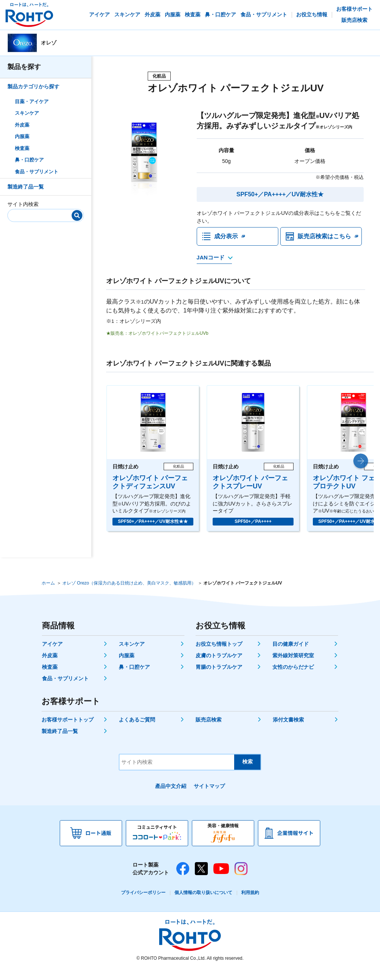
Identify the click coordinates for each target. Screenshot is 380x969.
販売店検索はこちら (324, 236)
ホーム (48, 583)
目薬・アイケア (32, 101)
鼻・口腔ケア (29, 160)
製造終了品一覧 (25, 187)
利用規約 (250, 892)
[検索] (77, 215)
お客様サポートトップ (68, 720)
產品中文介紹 (170, 786)
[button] (360, 461)
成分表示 (226, 236)
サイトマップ (209, 786)
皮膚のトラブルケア (219, 655)
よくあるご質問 (137, 720)
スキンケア (27, 113)
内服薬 (22, 136)
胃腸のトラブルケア (219, 667)
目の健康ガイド (290, 644)
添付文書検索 (288, 720)
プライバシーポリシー (143, 892)
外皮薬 (22, 125)
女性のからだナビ (293, 667)
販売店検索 (209, 720)
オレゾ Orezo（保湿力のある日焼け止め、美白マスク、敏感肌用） (129, 583)
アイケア (52, 644)
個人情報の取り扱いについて (203, 892)
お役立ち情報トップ (219, 644)
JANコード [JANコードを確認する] (211, 257)
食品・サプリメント (36, 171)
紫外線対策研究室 (293, 655)
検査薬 (22, 148)
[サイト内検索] (43, 214)
